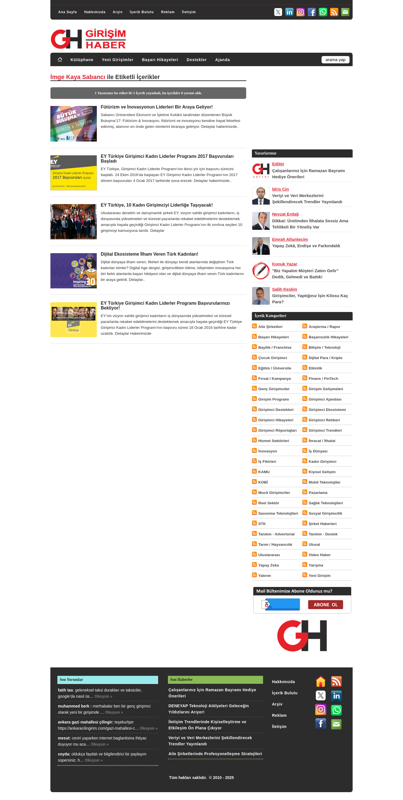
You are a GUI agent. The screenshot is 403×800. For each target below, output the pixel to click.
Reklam (168, 12)
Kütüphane (82, 59)
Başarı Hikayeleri (160, 59)
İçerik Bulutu (142, 12)
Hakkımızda (95, 12)
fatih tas (65, 690)
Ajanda (222, 59)
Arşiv (118, 12)
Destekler (197, 59)
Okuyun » (104, 696)
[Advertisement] (302, 109)
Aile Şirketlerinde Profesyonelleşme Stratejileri (215, 754)
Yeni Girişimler (117, 59)
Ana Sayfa (67, 12)
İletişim (189, 12)
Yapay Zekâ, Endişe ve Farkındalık (306, 245)
